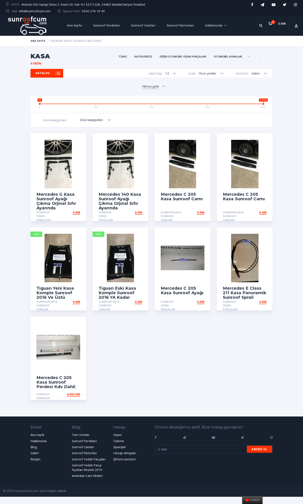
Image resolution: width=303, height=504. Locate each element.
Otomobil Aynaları (228, 56)
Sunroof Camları (83, 447)
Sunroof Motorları (84, 453)
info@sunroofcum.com (35, 11)
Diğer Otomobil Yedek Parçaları (183, 56)
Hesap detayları (124, 453)
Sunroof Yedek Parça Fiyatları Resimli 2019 (87, 467)
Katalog (44, 73)
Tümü (122, 56)
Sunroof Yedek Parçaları (43, 216)
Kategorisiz (143, 56)
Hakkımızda (38, 441)
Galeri (34, 453)
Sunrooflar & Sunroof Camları (171, 216)
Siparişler (119, 447)
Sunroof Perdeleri (43, 396)
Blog (33, 447)
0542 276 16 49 (93, 11)
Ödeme (118, 441)
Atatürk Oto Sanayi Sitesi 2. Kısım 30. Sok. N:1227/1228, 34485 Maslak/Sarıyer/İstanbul (83, 4)
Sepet (117, 435)
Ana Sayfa (37, 41)
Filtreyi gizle (150, 86)
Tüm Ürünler (81, 435)
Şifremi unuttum (124, 459)
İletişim (35, 459)
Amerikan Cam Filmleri (87, 476)
